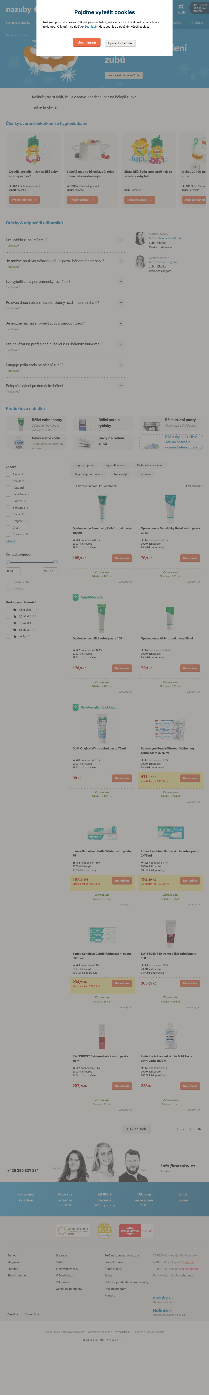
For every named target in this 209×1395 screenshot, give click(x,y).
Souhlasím (91, 26)
